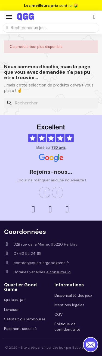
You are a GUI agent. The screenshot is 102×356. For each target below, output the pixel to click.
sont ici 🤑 (51, 5)
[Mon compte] (94, 17)
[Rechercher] (51, 103)
